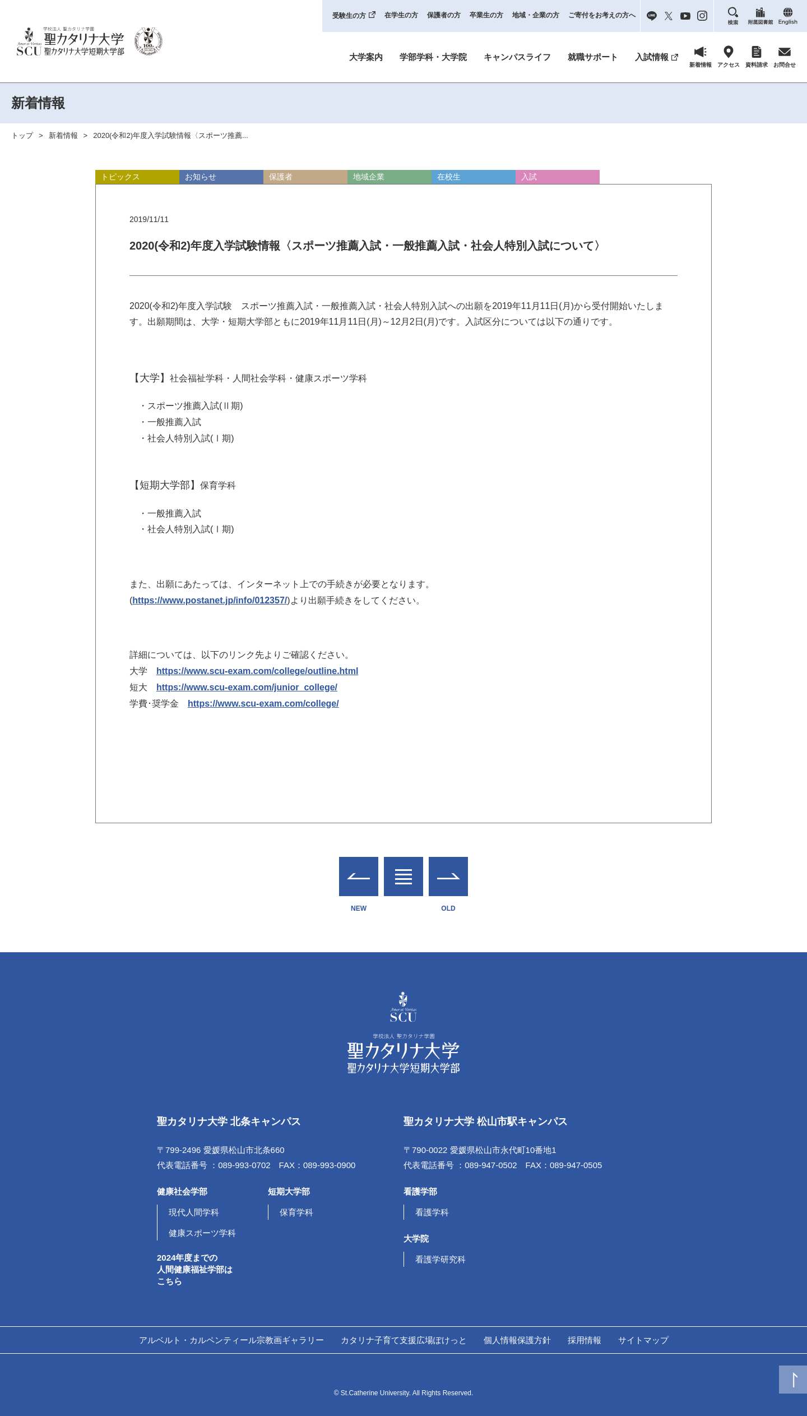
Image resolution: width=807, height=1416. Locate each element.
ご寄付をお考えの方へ (602, 15)
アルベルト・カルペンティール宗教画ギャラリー (231, 1340)
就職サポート (593, 57)
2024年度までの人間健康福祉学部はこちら (195, 1269)
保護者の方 (444, 15)
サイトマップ (643, 1340)
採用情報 (584, 1340)
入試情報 (652, 57)
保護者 (281, 176)
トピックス (120, 176)
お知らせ (200, 176)
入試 (529, 176)
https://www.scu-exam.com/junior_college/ (246, 687)
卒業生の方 (486, 15)
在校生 (449, 176)
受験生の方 (349, 16)
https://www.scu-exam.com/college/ (263, 703)
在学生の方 (401, 15)
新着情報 (63, 135)
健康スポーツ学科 (202, 1233)
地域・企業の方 (535, 15)
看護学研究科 (440, 1259)
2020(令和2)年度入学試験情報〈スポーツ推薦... (170, 135)
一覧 (403, 869)
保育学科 (296, 1212)
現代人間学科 (194, 1212)
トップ (22, 135)
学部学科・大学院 (433, 57)
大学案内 (366, 57)
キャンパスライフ (517, 57)
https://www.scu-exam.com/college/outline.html (257, 671)
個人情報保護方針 (517, 1340)
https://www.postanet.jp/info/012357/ (209, 600)
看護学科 (432, 1212)
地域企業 (368, 176)
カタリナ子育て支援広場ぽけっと (404, 1340)
